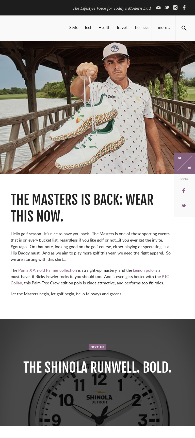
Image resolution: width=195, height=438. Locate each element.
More (162, 28)
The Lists (141, 28)
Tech (88, 28)
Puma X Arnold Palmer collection (47, 270)
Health (104, 28)
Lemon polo (143, 270)
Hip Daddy (33, 28)
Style (73, 28)
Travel (121, 28)
